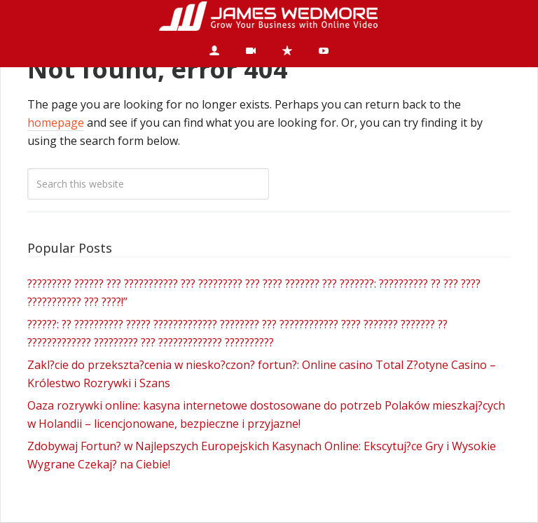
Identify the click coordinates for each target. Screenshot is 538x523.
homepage (55, 122)
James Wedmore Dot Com (269, 17)
